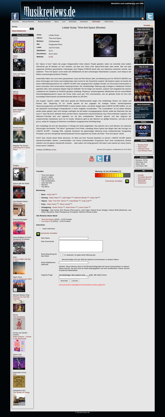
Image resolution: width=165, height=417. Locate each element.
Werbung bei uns (144, 179)
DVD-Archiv (109, 22)
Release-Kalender (44, 22)
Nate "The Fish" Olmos (57, 201)
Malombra (17, 185)
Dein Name (45, 238)
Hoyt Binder (73, 201)
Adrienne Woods (80, 198)
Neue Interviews (143, 29)
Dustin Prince (57, 207)
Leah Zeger (66, 198)
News (57, 22)
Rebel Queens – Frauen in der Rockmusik (22, 338)
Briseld (15, 94)
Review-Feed (143, 145)
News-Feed (142, 147)
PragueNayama (19, 241)
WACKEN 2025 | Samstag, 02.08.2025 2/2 (143, 90)
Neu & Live (143, 67)
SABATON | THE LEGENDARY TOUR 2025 (143, 77)
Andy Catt (51, 194)
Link (50, 57)
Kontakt (147, 25)
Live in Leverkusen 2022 (22, 279)
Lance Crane (83, 207)
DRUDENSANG (140, 45)
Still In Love (17, 203)
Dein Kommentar (47, 241)
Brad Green (70, 207)
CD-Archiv (96, 22)
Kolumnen (84, 22)
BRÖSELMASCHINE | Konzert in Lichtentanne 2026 (142, 71)
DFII (14, 374)
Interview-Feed (143, 149)
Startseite (15, 22)
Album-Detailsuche (19, 31)
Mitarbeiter (142, 181)
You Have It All (46, 221)
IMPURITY (138, 58)
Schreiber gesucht (145, 177)
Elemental (17, 112)
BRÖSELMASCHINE (141, 32)
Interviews (73, 22)
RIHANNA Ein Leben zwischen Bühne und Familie (141, 109)
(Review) (83, 27)
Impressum (142, 183)
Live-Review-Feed (145, 151)
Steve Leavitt (65, 204)
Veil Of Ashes (18, 130)
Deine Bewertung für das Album (49, 255)
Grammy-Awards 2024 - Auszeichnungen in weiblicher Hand (142, 116)
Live (63, 22)
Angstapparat (18, 221)
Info (54, 150)
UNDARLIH (138, 39)
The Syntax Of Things (21, 392)
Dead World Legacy (20, 167)
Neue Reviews (22, 35)
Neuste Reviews (28, 22)
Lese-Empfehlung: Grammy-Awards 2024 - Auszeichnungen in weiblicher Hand (47, 18)
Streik (15, 40)
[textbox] (21, 29)
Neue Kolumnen (143, 104)
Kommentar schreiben (113, 181)
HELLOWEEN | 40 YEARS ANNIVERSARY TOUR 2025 (143, 84)
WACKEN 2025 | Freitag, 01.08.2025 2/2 (142, 97)
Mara (15, 58)
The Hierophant (19, 317)
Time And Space (47, 219)
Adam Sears (54, 198)
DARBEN (138, 52)
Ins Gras (16, 76)
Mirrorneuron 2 (18, 357)
